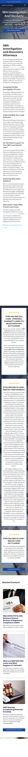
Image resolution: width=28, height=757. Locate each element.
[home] (7, 5)
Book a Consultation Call (14, 30)
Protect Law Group (15, 67)
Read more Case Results (14, 569)
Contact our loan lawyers (10, 214)
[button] (25, 5)
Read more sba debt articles (14, 729)
